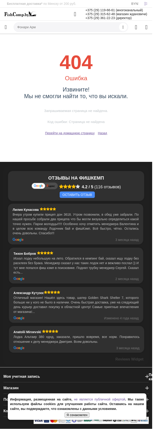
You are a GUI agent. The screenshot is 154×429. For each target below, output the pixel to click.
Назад (102, 133)
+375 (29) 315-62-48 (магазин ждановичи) (116, 14)
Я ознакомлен (77, 415)
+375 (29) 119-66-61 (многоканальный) (114, 10)
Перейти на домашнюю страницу (70, 133)
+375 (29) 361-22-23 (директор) (108, 18)
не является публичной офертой (99, 399)
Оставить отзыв (77, 195)
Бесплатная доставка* (24, 4)
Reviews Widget (129, 359)
